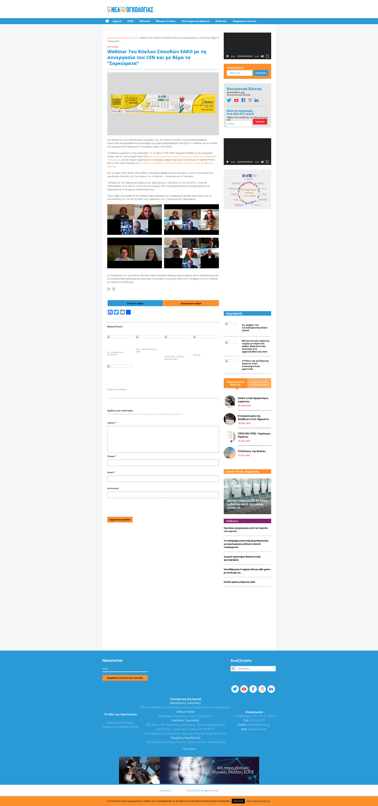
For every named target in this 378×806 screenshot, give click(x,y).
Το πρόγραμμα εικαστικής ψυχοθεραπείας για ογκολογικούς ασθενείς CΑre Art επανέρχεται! (246, 555)
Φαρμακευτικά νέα (244, 21)
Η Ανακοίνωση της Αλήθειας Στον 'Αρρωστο (253, 417)
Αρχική (117, 21)
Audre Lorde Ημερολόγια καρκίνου (253, 399)
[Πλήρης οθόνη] (267, 56)
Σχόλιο (112, 422)
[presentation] (130, 507)
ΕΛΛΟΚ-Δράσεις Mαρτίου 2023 (239, 593)
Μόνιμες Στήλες (166, 21)
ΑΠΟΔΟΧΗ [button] (238, 801)
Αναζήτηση (235, 68)
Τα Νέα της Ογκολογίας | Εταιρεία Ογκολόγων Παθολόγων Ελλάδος (130, 10)
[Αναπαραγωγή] (227, 56)
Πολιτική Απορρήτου (258, 800)
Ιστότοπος (113, 488)
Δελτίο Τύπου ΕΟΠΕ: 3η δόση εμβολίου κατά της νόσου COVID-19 (247, 516)
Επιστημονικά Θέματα (195, 21)
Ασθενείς (221, 21)
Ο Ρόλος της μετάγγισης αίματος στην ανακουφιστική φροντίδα (255, 364)
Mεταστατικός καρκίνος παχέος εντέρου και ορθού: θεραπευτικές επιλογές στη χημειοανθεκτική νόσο (256, 346)
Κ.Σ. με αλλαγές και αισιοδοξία (115, 353)
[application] (247, 46)
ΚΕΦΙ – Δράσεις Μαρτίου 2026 (146, 350)
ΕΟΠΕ (130, 21)
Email (111, 472)
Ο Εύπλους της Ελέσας (252, 451)
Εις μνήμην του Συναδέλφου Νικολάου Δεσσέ (254, 327)
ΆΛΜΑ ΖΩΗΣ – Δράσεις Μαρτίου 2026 (174, 357)
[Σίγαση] (262, 56)
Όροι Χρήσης (189, 760)
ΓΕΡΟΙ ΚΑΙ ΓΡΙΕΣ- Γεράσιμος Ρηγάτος (254, 435)
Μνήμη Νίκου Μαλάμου (117, 389)
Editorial (145, 21)
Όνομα (111, 456)
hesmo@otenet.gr (258, 736)
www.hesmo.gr (257, 741)
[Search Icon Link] (263, 21)
